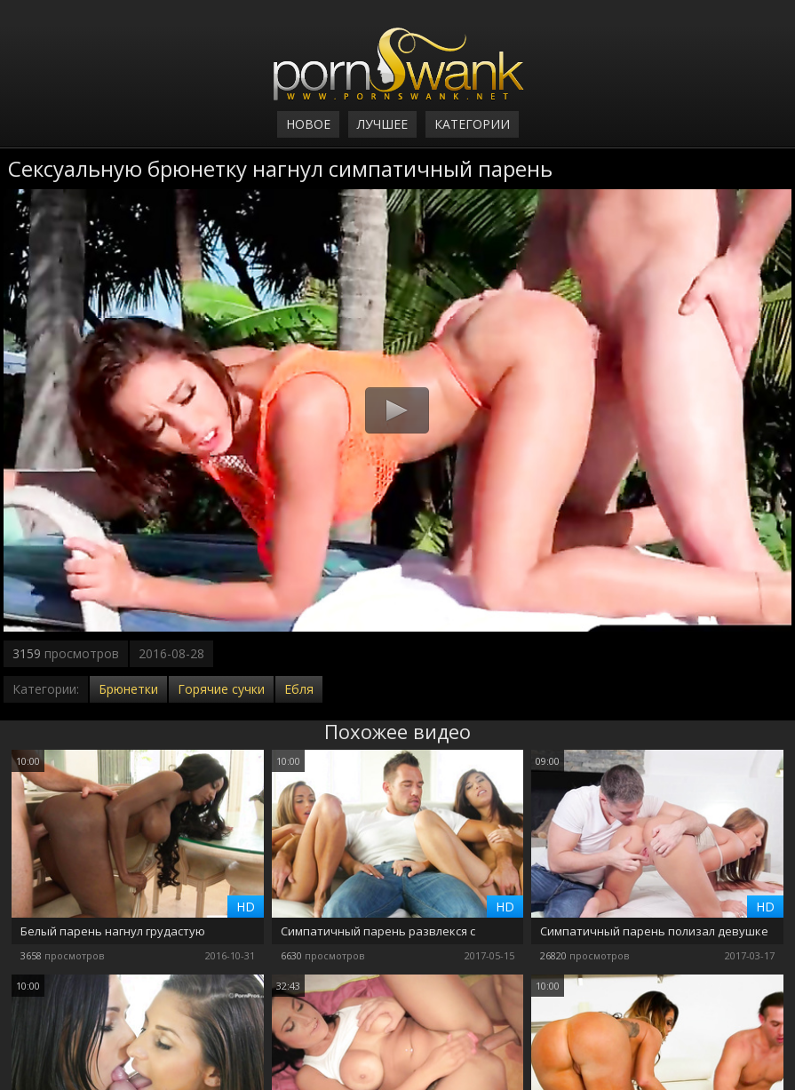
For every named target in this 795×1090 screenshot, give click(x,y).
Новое (308, 123)
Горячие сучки (221, 688)
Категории (472, 123)
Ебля (299, 688)
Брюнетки (128, 688)
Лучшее (382, 123)
